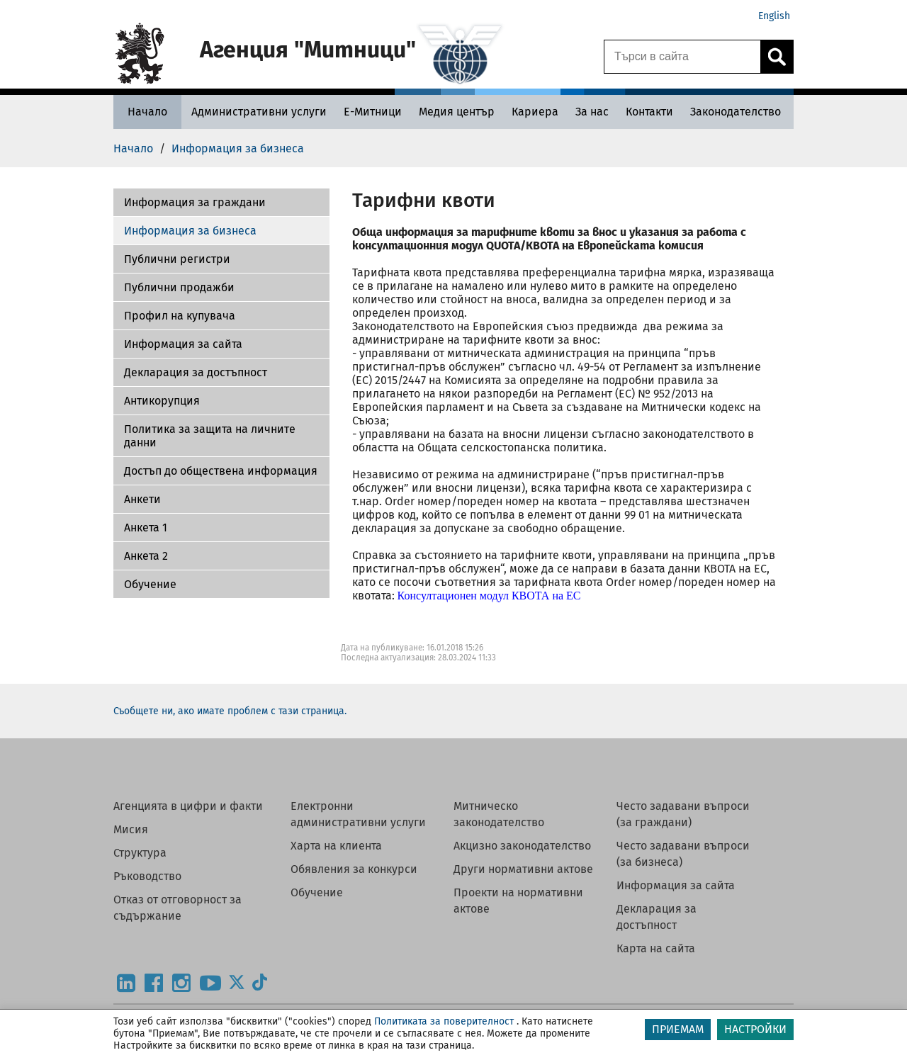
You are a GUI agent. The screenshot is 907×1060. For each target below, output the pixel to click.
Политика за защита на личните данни (209, 435)
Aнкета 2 (146, 556)
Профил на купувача (179, 315)
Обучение (150, 584)
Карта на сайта (655, 948)
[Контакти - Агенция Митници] (649, 111)
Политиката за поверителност (444, 1021)
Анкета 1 (145, 527)
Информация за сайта (183, 344)
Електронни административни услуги (358, 814)
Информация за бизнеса (190, 230)
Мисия (130, 829)
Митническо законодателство (499, 814)
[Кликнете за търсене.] (776, 56)
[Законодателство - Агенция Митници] (735, 111)
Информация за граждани (195, 202)
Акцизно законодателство (522, 845)
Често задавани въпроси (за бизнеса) (683, 854)
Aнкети (142, 499)
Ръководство (147, 876)
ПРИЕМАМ (678, 1029)
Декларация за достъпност (195, 372)
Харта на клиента (336, 845)
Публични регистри (177, 259)
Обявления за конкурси (354, 869)
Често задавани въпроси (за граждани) (683, 814)
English (774, 16)
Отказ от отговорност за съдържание (177, 908)
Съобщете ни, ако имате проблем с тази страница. (230, 711)
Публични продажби (179, 287)
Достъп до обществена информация (220, 471)
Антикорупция (162, 400)
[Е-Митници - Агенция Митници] (373, 111)
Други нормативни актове (523, 869)
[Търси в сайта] (682, 56)
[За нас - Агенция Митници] (592, 111)
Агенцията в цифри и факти (188, 806)
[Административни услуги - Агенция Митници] (259, 111)
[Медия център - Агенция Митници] (457, 111)
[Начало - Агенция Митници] (147, 111)
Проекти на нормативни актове (518, 900)
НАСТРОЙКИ (755, 1029)
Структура (140, 852)
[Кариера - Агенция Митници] (535, 111)
